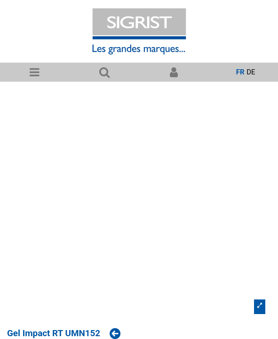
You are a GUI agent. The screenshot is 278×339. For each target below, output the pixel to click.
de (250, 72)
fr (240, 72)
